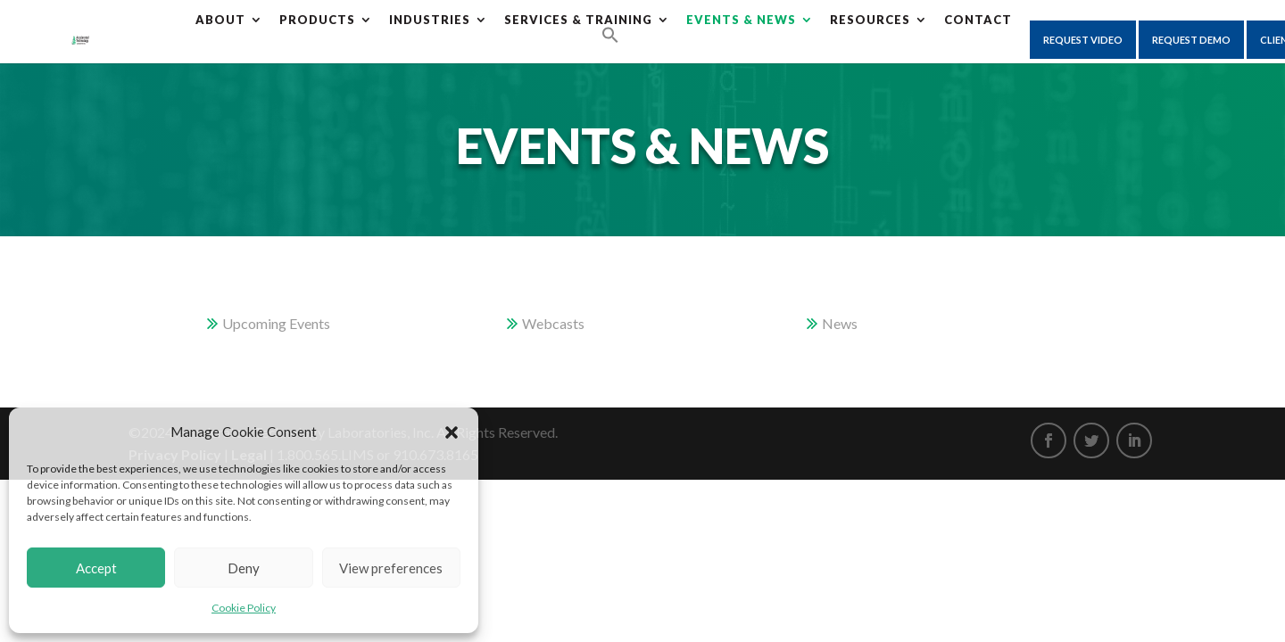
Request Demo (1191, 39)
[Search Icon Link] (610, 35)
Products (317, 19)
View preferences (391, 568)
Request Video (1083, 39)
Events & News (741, 19)
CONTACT (978, 19)
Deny (244, 568)
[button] (451, 432)
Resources (870, 19)
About (220, 19)
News (840, 323)
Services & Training (578, 19)
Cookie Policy (243, 607)
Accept (96, 568)
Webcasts (553, 323)
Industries (429, 19)
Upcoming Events (276, 323)
